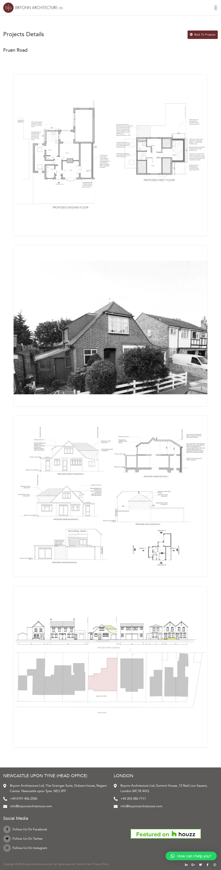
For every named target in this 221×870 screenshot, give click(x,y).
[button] (216, 7)
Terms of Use (83, 864)
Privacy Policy (101, 864)
